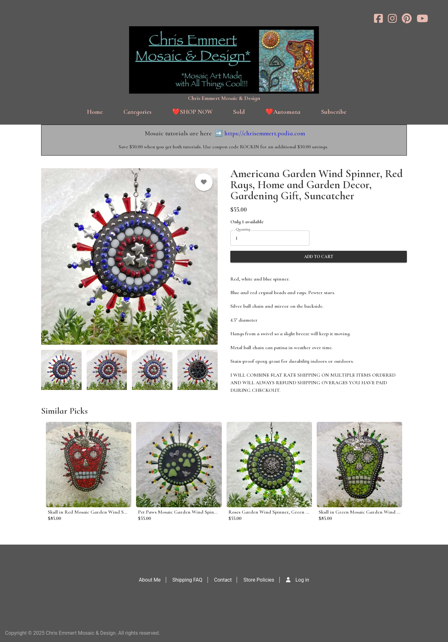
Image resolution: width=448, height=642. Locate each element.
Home (95, 112)
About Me (150, 580)
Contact (223, 580)
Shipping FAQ (187, 580)
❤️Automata (283, 112)
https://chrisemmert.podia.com (264, 133)
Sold (239, 112)
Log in (302, 580)
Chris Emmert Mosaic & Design (224, 98)
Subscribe (333, 112)
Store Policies (258, 580)
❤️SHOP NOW (192, 112)
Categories (137, 112)
